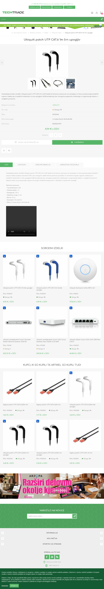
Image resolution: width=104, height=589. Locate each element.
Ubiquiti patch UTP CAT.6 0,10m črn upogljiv (49, 454)
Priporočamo (46, 7)
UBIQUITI (55, 105)
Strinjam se (14, 585)
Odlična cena (34, 7)
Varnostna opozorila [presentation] (69, 165)
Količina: (45, 135)
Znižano (69, 7)
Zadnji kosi (58, 7)
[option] (33, 83)
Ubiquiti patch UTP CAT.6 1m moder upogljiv (49, 289)
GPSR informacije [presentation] (43, 165)
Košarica (101, 13)
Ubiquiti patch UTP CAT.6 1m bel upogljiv (17, 288)
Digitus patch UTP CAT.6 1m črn (81, 453)
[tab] (6, 164)
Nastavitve (5, 585)
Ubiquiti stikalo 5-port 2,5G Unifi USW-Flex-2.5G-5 (85, 340)
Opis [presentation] (6, 165)
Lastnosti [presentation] (22, 165)
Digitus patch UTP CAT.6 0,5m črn (48, 404)
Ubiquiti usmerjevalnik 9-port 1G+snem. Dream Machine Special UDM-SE (17, 340)
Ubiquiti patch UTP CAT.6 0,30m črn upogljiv (16, 454)
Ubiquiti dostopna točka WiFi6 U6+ (82, 288)
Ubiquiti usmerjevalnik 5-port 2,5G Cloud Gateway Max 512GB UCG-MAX (51, 340)
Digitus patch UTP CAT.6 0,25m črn (15, 404)
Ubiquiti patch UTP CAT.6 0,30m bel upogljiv (82, 405)
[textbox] (50, 19)
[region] (52, 578)
